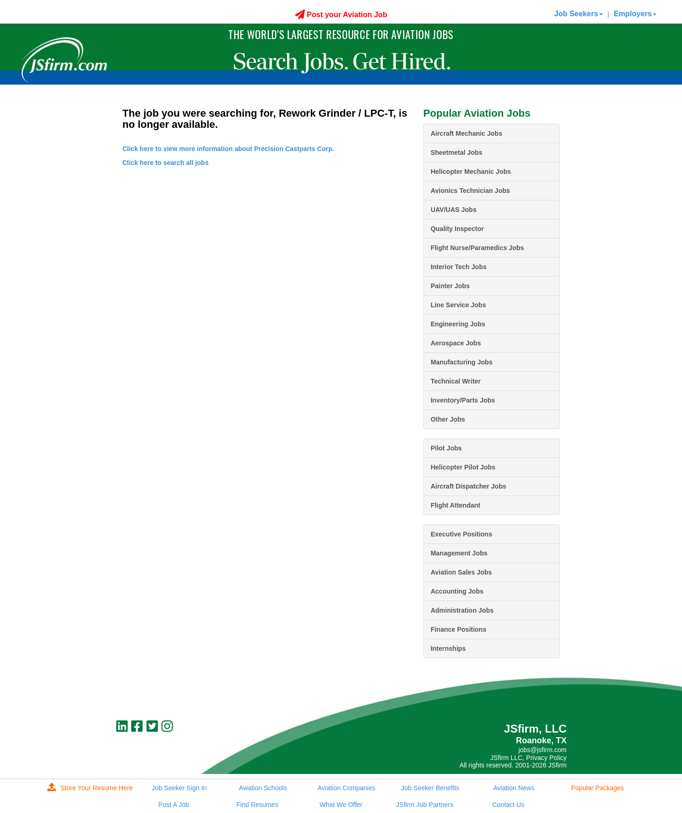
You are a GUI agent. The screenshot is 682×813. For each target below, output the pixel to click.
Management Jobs (459, 553)
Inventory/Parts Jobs (463, 400)
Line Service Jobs (458, 305)
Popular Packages (597, 788)
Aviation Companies (346, 788)
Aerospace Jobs (456, 343)
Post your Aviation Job (341, 15)
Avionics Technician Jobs (470, 190)
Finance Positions (459, 629)
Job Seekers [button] (578, 14)
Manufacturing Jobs (462, 362)
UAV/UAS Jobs (454, 209)
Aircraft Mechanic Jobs (466, 133)
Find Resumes (257, 804)
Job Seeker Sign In (179, 788)
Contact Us (508, 804)
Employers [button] (635, 14)
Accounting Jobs (457, 591)
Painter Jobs (450, 286)
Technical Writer (456, 381)
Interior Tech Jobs (459, 267)
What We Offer (341, 804)
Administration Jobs (462, 610)
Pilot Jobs (446, 448)
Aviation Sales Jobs (461, 572)
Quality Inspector (457, 228)
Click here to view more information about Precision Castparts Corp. (228, 148)
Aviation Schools (263, 788)
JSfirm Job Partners (424, 804)
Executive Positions (461, 534)
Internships (448, 648)
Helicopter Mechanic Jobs (471, 171)
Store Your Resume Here (90, 788)
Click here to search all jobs (165, 162)
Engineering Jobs (458, 324)
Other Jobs (448, 419)
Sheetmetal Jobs (456, 152)
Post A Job (173, 804)
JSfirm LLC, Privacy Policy (528, 757)
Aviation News (513, 788)
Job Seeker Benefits (430, 788)
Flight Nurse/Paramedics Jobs (477, 247)
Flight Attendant (456, 505)
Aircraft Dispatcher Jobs (469, 486)
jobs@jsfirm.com (542, 750)
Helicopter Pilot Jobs (463, 467)
